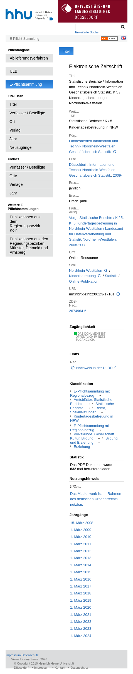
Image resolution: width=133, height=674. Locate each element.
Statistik (111, 276)
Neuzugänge (20, 147)
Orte (13, 176)
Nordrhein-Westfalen (85, 270)
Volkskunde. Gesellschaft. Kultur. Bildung (92, 436)
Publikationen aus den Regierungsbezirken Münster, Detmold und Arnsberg (29, 246)
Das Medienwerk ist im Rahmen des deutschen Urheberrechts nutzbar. (95, 499)
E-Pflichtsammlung (25, 84)
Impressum (13, 655)
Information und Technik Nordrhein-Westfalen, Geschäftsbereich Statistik (92, 169)
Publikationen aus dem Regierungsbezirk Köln (25, 224)
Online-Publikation (83, 281)
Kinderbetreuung (82, 276)
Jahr (13, 139)
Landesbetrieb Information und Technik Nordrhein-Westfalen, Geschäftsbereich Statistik (93, 146)
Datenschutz (29, 655)
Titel (13, 104)
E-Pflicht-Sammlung (24, 39)
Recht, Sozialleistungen (88, 410)
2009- (117, 175)
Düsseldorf (77, 164)
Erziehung (82, 447)
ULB (13, 71)
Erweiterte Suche (86, 32)
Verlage (16, 184)
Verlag (15, 130)
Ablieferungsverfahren (29, 58)
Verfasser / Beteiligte (27, 113)
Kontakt (60, 667)
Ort (12, 121)
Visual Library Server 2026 (29, 659)
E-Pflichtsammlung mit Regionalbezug (90, 393)
